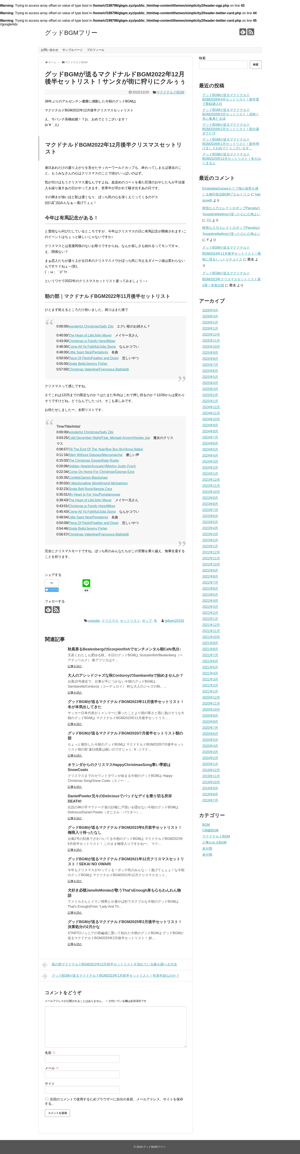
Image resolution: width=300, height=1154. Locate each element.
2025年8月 (210, 358)
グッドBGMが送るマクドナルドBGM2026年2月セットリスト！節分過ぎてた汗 (230, 129)
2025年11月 (211, 340)
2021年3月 (210, 679)
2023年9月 (210, 498)
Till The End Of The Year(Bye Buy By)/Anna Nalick (106, 449)
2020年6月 (210, 734)
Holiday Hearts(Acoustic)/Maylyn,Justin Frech (102, 466)
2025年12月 (211, 334)
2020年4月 (210, 746)
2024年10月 (211, 419)
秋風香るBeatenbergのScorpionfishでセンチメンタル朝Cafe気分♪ (124, 649)
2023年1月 (210, 546)
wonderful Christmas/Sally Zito (91, 326)
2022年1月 (210, 619)
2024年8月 (210, 431)
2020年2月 (210, 758)
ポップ (147, 620)
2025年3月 (210, 389)
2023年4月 (210, 528)
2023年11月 (211, 486)
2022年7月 (210, 582)
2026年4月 (210, 310)
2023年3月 (210, 534)
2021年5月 (210, 667)
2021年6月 (210, 661)
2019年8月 (210, 794)
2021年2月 (210, 685)
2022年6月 (210, 588)
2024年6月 (210, 443)
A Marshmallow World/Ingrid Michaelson (98, 483)
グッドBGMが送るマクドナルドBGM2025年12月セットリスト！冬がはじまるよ (231, 158)
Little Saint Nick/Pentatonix (88, 352)
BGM (206, 824)
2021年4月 (210, 673)
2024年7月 (210, 437)
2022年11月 (211, 558)
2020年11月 (211, 703)
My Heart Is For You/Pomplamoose (94, 494)
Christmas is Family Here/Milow (92, 341)
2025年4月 (210, 383)
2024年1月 (210, 473)
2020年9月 (210, 715)
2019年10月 (211, 782)
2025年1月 (210, 401)
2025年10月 (211, 346)
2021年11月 (211, 631)
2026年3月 (210, 316)
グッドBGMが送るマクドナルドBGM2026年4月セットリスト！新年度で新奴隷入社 (230, 99)
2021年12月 (211, 625)
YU (208, 220)
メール (52, 1068)
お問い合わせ (49, 50)
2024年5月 (210, 449)
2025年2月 (210, 395)
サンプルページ (72, 50)
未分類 (207, 848)
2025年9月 (210, 352)
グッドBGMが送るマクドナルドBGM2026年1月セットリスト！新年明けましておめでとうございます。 (230, 144)
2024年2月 (210, 467)
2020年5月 (210, 740)
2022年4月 (210, 600)
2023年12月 (211, 479)
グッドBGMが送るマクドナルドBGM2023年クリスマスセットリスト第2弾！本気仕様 (231, 279)
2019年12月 (211, 770)
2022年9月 (210, 570)
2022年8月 (210, 576)
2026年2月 (210, 322)
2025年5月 (210, 377)
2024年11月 (211, 413)
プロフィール (95, 50)
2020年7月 (210, 727)
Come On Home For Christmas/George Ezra (101, 472)
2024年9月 (210, 425)
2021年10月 (211, 637)
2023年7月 (210, 510)
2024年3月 (210, 461)
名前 (50, 1052)
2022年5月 (210, 594)
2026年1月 (210, 328)
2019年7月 (210, 800)
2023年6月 (210, 516)
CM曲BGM (210, 830)
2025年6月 (210, 371)
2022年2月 (210, 613)
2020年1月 (210, 764)
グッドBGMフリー (71, 32)
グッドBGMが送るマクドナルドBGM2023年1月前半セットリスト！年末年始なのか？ (110, 976)
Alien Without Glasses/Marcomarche (95, 455)
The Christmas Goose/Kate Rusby (94, 460)
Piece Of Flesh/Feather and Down (94, 358)
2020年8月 (210, 721)
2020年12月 (211, 697)
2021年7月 (210, 655)
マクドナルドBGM (170, 92)
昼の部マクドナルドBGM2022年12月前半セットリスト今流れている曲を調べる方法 (109, 964)
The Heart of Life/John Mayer (90, 335)
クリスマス (110, 620)
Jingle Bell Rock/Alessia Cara (90, 489)
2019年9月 (210, 788)
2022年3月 (210, 606)
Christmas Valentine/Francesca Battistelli (99, 369)
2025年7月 (210, 365)
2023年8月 (210, 504)
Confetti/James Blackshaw (88, 477)
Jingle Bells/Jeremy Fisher (88, 363)
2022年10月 (211, 564)
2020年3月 (210, 752)
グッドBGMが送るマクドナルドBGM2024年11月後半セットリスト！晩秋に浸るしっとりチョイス (231, 253)
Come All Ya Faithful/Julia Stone (92, 346)
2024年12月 (211, 407)
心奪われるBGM (214, 842)
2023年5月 (210, 522)
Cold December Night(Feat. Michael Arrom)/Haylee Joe (109, 438)
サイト (50, 1083)
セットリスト (130, 620)
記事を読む (75, 666)
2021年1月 (210, 691)
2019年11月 (211, 776)
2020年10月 (211, 709)
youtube (94, 620)
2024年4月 (210, 455)
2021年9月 (210, 643)
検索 (202, 58)
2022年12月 (211, 552)
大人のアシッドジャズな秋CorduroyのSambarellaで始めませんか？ (125, 675)
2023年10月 (211, 492)
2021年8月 (210, 649)
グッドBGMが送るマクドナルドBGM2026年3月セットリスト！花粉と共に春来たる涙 (230, 114)
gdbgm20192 (174, 620)
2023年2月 (210, 540)
